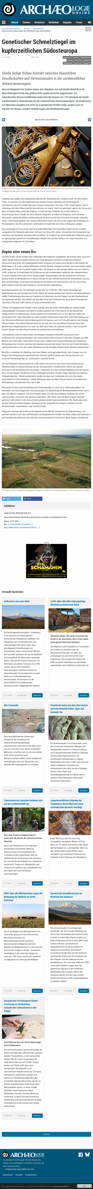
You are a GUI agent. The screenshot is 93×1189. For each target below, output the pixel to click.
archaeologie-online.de (11, 29)
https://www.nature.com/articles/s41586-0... (21, 527)
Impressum (8, 1174)
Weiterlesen (37, 695)
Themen (26, 22)
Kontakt (18, 1174)
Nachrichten (38, 29)
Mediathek (54, 22)
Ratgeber (67, 22)
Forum (79, 22)
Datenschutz (31, 1174)
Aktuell (14, 22)
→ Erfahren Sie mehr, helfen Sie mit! (18, 1169)
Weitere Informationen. (61, 1186)
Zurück (46, 1134)
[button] (11, 499)
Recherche (39, 22)
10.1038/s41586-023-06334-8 (19, 524)
